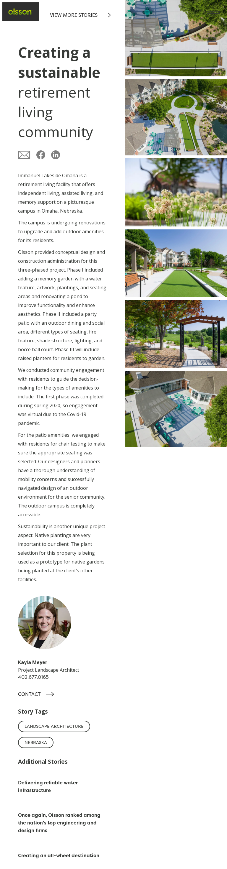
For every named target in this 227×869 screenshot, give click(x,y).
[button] (217, 10)
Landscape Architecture (54, 726)
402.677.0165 (33, 677)
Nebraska (36, 742)
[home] (20, 11)
